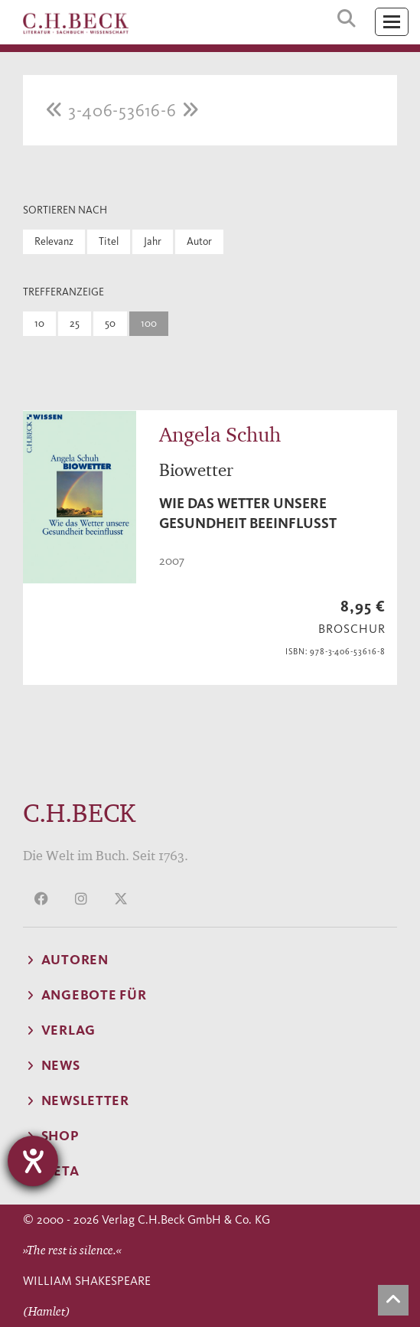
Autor (199, 241)
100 (149, 323)
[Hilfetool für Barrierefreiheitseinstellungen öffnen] (33, 1161)
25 (75, 323)
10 (39, 323)
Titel (109, 241)
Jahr (152, 241)
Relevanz (53, 241)
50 (110, 323)
